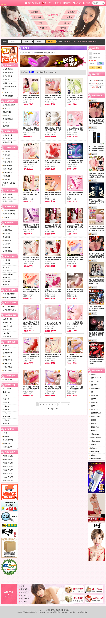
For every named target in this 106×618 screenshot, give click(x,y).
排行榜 (40, 23)
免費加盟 (56, 3)
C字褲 (4, 395)
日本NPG (92, 374)
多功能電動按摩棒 (8, 105)
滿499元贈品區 (7, 459)
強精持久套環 (7, 194)
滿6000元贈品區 (7, 477)
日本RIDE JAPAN (95, 413)
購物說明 (46, 3)
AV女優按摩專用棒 (8, 294)
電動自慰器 (6, 176)
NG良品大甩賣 (7, 92)
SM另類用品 (6, 336)
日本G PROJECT (95, 378)
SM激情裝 (6, 333)
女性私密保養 (7, 360)
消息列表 (24, 592)
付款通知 (68, 17)
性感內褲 (5, 424)
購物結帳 (36, 3)
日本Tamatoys (94, 392)
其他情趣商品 (7, 370)
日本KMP (92, 420)
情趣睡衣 (5, 406)
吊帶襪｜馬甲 (7, 413)
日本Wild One (94, 406)
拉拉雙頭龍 (6, 278)
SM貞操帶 (6, 329)
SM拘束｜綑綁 (7, 322)
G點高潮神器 (6, 112)
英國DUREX (93, 430)
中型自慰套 (6, 158)
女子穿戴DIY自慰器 (9, 310)
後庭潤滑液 (6, 247)
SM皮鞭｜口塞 (7, 326)
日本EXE (92, 399)
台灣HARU (93, 455)
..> (62, 404)
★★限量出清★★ (8, 69)
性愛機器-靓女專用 (8, 214)
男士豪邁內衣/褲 (8, 440)
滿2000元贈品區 (7, 463)
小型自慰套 (6, 155)
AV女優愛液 (6, 240)
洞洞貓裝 (5, 402)
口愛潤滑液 (6, 237)
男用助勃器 (6, 179)
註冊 (98, 67)
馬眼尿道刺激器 (7, 274)
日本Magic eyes (94, 388)
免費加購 (34, 12)
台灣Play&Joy (94, 451)
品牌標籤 (43, 28)
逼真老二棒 (6, 108)
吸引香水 (5, 267)
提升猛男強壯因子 (8, 201)
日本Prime (93, 423)
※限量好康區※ (7, 72)
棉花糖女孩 (6, 392)
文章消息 (65, 23)
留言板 (63, 28)
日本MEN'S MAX (95, 416)
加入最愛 (77, 3)
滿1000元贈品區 (7, 456)
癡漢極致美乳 (7, 172)
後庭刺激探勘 (7, 353)
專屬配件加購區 (7, 96)
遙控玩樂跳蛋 (7, 142)
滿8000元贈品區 (7, 480)
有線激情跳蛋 (7, 135)
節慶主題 (5, 399)
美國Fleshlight (94, 434)
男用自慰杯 (6, 151)
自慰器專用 (6, 244)
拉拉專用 (5, 285)
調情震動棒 (6, 115)
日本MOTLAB (94, 427)
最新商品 (37, 17)
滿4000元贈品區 (7, 470)
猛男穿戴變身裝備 (8, 306)
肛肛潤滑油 (6, 263)
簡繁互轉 (67, 3)
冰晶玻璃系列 (7, 367)
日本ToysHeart (94, 381)
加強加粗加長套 (7, 198)
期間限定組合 (7, 83)
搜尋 (51, 41)
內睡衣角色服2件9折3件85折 (9, 88)
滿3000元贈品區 (7, 466)
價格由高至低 (52, 72)
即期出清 (5, 79)
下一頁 (67, 404)
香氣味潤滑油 (7, 233)
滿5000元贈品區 (7, 473)
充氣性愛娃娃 (7, 169)
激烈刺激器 (6, 260)
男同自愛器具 (7, 271)
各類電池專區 (7, 379)
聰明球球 (5, 126)
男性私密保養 (7, 363)
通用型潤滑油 (7, 226)
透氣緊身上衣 (7, 447)
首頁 (28, 3)
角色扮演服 (6, 417)
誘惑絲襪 (5, 409)
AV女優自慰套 (7, 165)
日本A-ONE (93, 395)
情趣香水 (5, 346)
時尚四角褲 (6, 443)
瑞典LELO (93, 448)
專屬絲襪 (5, 436)
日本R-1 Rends (94, 402)
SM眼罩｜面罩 (7, 319)
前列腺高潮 (6, 281)
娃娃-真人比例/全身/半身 (9, 184)
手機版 (86, 3)
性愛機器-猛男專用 (8, 210)
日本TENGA (93, 385)
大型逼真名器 (7, 162)
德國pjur (92, 444)
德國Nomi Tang (94, 441)
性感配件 (5, 420)
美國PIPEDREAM (95, 437)
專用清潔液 (6, 356)
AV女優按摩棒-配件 (9, 297)
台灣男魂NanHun (95, 458)
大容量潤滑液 (7, 251)
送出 (92, 67)
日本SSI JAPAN (94, 409)
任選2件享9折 (7, 76)
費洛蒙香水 (6, 349)
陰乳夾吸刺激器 (7, 119)
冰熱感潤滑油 (7, 230)
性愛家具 (5, 217)
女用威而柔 (6, 122)
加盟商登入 (25, 598)
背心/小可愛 (6, 388)
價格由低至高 (41, 72)
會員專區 (24, 601)
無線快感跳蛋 (7, 138)
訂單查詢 (71, 12)
